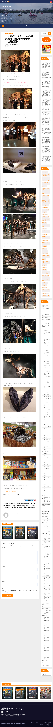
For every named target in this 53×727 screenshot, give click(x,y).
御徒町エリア (46, 528)
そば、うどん (46, 556)
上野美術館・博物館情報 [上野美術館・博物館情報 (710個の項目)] (46, 220)
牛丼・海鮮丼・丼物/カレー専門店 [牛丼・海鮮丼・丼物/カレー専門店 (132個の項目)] (45, 279)
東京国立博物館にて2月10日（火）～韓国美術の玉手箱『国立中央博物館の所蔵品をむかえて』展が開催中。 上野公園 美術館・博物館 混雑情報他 (46, 102)
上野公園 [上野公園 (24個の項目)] (44, 214)
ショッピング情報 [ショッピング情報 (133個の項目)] (45, 193)
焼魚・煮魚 (46, 439)
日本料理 (45, 583)
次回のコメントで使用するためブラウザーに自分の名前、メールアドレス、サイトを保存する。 (19, 591)
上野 (44, 457)
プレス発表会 (7, 33)
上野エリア (46, 518)
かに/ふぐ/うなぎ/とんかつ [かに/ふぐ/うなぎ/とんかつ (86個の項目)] (46, 175)
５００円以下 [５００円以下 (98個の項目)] (45, 293)
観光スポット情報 (45, 665)
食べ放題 (45, 600)
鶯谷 (44, 492)
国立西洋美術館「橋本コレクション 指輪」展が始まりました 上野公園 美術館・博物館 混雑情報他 (26, 505)
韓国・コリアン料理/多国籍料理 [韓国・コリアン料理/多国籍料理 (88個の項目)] (45, 290)
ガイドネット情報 (45, 308)
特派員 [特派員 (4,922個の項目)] (44, 282)
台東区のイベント (45, 513)
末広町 (45, 470)
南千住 (45, 464)
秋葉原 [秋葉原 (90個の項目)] (44, 285)
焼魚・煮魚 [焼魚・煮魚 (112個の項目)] (45, 275)
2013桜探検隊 (46, 637)
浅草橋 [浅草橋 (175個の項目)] (44, 267)
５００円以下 (46, 610)
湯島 (44, 479)
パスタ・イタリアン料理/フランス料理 (47, 563)
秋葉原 (45, 484)
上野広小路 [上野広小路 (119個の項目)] (45, 216)
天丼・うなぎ (46, 426)
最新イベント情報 (45, 603)
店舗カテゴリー (45, 544)
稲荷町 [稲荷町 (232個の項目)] (44, 287)
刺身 (44, 419)
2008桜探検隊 (46, 620)
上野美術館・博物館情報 (7, 528)
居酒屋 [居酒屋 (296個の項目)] (44, 246)
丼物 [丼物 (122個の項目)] (44, 228)
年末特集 (43, 533)
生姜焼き (45, 441)
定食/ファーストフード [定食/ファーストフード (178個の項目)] (45, 243)
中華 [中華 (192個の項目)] (44, 222)
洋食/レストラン (47, 585)
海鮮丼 (45, 435)
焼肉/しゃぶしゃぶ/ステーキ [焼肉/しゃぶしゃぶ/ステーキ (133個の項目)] (46, 273)
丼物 (44, 412)
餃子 (44, 449)
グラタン (45, 350)
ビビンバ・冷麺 (47, 386)
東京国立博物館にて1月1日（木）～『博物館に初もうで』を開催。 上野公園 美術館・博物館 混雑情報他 (46, 135)
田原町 (45, 481)
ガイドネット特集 (45, 312)
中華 (44, 407)
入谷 (44, 462)
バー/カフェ (46, 559)
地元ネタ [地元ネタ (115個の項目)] (45, 240)
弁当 (44, 430)
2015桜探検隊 (46, 644)
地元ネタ (43, 522)
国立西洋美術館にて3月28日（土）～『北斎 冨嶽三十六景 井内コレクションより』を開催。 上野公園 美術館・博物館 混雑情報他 (46, 81)
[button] (50, 25)
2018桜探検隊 (46, 654)
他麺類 (45, 414)
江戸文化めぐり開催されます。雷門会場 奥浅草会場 (46, 129)
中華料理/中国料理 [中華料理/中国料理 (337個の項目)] (45, 226)
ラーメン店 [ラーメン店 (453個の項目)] (45, 209)
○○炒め (45, 330)
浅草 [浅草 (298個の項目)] (44, 265)
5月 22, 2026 (6, 695)
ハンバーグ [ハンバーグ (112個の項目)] (45, 197)
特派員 (11, 33)
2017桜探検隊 (46, 650)
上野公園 (43, 495)
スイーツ (45, 361)
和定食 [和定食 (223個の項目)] (44, 234)
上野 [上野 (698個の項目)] (44, 212)
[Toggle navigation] (26, 26)
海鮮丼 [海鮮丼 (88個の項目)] (44, 269)
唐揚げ (45, 424)
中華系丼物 (46, 409)
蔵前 (44, 488)
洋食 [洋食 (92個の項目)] (44, 259)
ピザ (44, 384)
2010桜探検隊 (46, 627)
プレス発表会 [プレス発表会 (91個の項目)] (45, 205)
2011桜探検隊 (46, 630)
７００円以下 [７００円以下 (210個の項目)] (45, 295)
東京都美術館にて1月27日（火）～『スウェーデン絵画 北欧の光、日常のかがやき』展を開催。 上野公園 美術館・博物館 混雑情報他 (46, 116)
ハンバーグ (46, 378)
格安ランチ (44, 608)
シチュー (45, 355)
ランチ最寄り (44, 451)
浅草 (44, 475)
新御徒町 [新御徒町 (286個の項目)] (45, 250)
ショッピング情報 (45, 314)
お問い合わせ (48, 724)
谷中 (44, 490)
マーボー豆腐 (46, 396)
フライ (45, 392)
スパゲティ (46, 365)
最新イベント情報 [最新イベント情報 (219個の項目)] (45, 256)
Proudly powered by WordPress (6, 723)
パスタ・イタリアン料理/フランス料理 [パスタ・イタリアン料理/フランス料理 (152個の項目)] (46, 201)
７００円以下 (46, 612)
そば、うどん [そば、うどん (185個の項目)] (45, 177)
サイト (3, 581)
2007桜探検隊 (46, 617)
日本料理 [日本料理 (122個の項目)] (45, 253)
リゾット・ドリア (47, 404)
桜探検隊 (43, 615)
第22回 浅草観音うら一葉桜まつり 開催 (45, 694)
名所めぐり (44, 516)
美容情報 (43, 662)
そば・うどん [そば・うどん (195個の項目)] (45, 180)
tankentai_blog (14, 44)
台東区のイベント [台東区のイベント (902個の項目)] (45, 231)
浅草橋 (45, 477)
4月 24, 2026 (19, 695)
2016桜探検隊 (46, 647)
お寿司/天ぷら (46, 549)
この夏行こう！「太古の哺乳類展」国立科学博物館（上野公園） (19, 39)
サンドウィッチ (47, 352)
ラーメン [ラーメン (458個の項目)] (45, 207)
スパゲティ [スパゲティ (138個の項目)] (45, 195)
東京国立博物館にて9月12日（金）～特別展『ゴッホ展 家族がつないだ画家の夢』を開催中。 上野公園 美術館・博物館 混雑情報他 (46, 159)
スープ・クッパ (47, 357)
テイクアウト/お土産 (46, 319)
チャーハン (46, 371)
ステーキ (45, 363)
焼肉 (44, 437)
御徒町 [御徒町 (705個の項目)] (44, 248)
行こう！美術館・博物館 (46, 722)
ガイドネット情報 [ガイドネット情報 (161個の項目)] (45, 189)
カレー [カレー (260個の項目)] (44, 186)
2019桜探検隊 (46, 657)
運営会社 (42, 724)
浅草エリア (46, 520)
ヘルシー (45, 394)
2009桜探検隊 (46, 624)
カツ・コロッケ (47, 342)
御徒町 (45, 466)
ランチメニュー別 (45, 325)
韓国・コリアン (47, 446)
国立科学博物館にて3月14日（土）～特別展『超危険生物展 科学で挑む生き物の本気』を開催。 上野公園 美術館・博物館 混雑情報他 (46, 93)
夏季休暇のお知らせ (46, 39)
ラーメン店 (46, 566)
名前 (3, 566)
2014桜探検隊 (46, 640)
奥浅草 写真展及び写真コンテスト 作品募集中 (46, 109)
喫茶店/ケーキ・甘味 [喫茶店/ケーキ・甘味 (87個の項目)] (45, 237)
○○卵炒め (45, 328)
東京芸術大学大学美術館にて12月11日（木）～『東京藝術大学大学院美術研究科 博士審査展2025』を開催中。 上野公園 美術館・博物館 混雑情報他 (46, 143)
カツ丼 (45, 345)
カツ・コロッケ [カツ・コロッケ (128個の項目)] (45, 183)
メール (4, 574)
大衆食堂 (45, 575)
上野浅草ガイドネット (35, 722)
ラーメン (45, 402)
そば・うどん (46, 367)
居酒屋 (45, 580)
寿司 (44, 428)
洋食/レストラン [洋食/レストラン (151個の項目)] (45, 262)
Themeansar (22, 723)
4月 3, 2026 (32, 695)
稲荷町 (45, 486)
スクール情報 (44, 317)
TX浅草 (45, 453)
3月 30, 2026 (45, 695)
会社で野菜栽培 (45, 511)
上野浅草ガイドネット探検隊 (6, 9)
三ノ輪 (45, 455)
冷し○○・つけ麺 (47, 416)
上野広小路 (46, 459)
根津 (44, 473)
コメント (4, 550)
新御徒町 (45, 468)
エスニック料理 (47, 332)
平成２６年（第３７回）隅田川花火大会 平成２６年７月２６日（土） (10, 505)
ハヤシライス (46, 376)
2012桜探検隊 (46, 634)
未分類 (43, 606)
